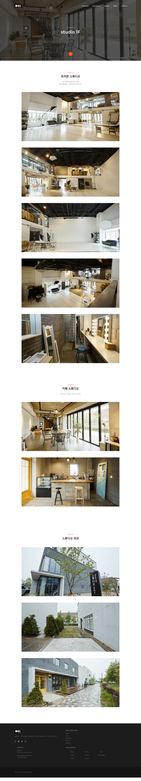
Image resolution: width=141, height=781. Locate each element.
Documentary (122, 753)
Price (114, 3)
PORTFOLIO (49, 754)
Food (122, 750)
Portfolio (95, 3)
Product (107, 750)
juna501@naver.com (84, 754)
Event (106, 753)
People (114, 753)
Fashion (114, 757)
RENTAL (48, 756)
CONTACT (49, 758)
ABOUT (48, 749)
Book (106, 757)
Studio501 (83, 3)
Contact (123, 3)
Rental (105, 3)
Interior (114, 750)
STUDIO (48, 751)
